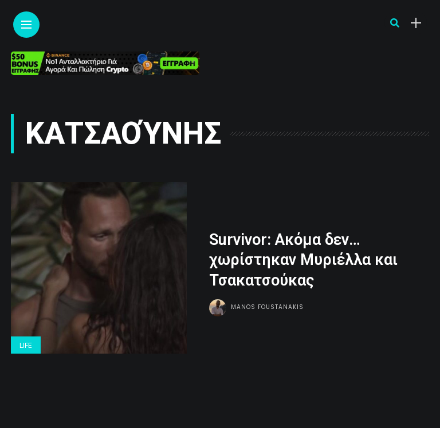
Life (25, 346)
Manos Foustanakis (267, 307)
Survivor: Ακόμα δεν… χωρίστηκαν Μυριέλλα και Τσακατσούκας (303, 260)
